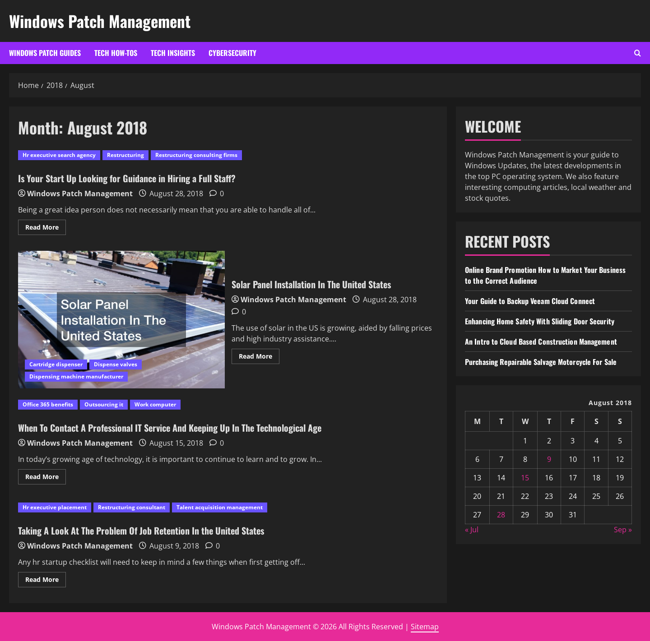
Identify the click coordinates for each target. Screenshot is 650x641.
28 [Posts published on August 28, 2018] (501, 515)
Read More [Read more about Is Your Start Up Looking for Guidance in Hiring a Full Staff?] (45, 228)
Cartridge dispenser (56, 364)
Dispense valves (115, 364)
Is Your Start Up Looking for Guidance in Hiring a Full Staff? (127, 178)
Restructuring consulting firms (196, 155)
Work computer (155, 404)
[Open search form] (637, 53)
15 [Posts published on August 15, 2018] (525, 478)
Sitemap (425, 627)
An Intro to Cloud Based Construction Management (541, 341)
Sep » (623, 530)
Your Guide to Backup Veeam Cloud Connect (530, 300)
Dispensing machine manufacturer (76, 376)
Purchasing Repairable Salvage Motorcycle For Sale (541, 361)
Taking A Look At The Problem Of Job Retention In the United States (141, 530)
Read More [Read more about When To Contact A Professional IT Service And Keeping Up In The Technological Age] (45, 478)
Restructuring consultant (131, 507)
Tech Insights (173, 52)
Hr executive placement (55, 507)
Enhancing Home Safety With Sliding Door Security (539, 321)
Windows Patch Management (99, 20)
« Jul (471, 530)
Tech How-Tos (115, 52)
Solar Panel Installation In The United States (121, 319)
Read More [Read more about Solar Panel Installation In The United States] (259, 357)
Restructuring (125, 155)
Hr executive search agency (59, 155)
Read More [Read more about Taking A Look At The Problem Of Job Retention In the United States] (45, 581)
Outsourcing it (103, 404)
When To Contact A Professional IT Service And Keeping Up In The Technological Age (169, 427)
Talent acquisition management (219, 507)
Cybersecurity (232, 52)
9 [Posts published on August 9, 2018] (549, 459)
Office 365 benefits (48, 404)
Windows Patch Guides (45, 52)
